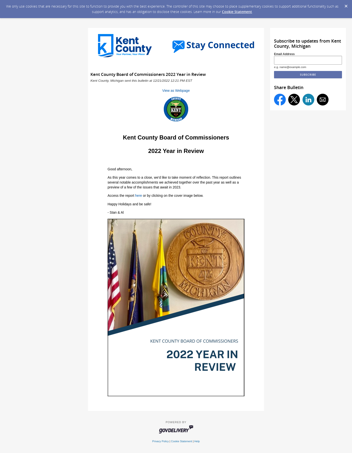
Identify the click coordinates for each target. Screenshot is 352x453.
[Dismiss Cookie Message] (346, 4)
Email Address (284, 54)
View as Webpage (176, 91)
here (138, 195)
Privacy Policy (160, 441)
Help (197, 441)
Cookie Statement (237, 11)
